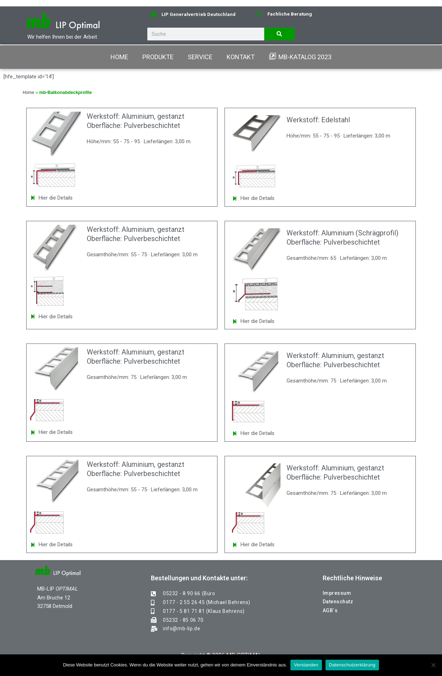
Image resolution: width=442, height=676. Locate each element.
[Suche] (279, 34)
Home (29, 92)
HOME (119, 57)
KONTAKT (241, 57)
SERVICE (200, 57)
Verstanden (306, 664)
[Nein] (433, 665)
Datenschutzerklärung (352, 664)
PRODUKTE (158, 57)
